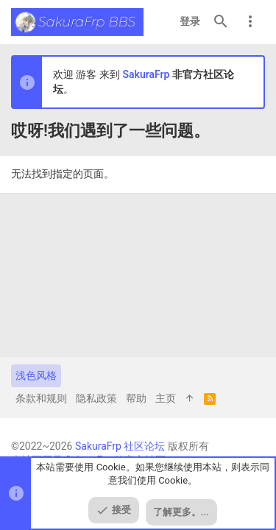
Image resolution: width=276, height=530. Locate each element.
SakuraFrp (145, 74)
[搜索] (221, 22)
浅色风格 (36, 375)
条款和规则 (41, 398)
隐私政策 (96, 398)
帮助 (136, 398)
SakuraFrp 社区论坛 (120, 446)
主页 (165, 398)
